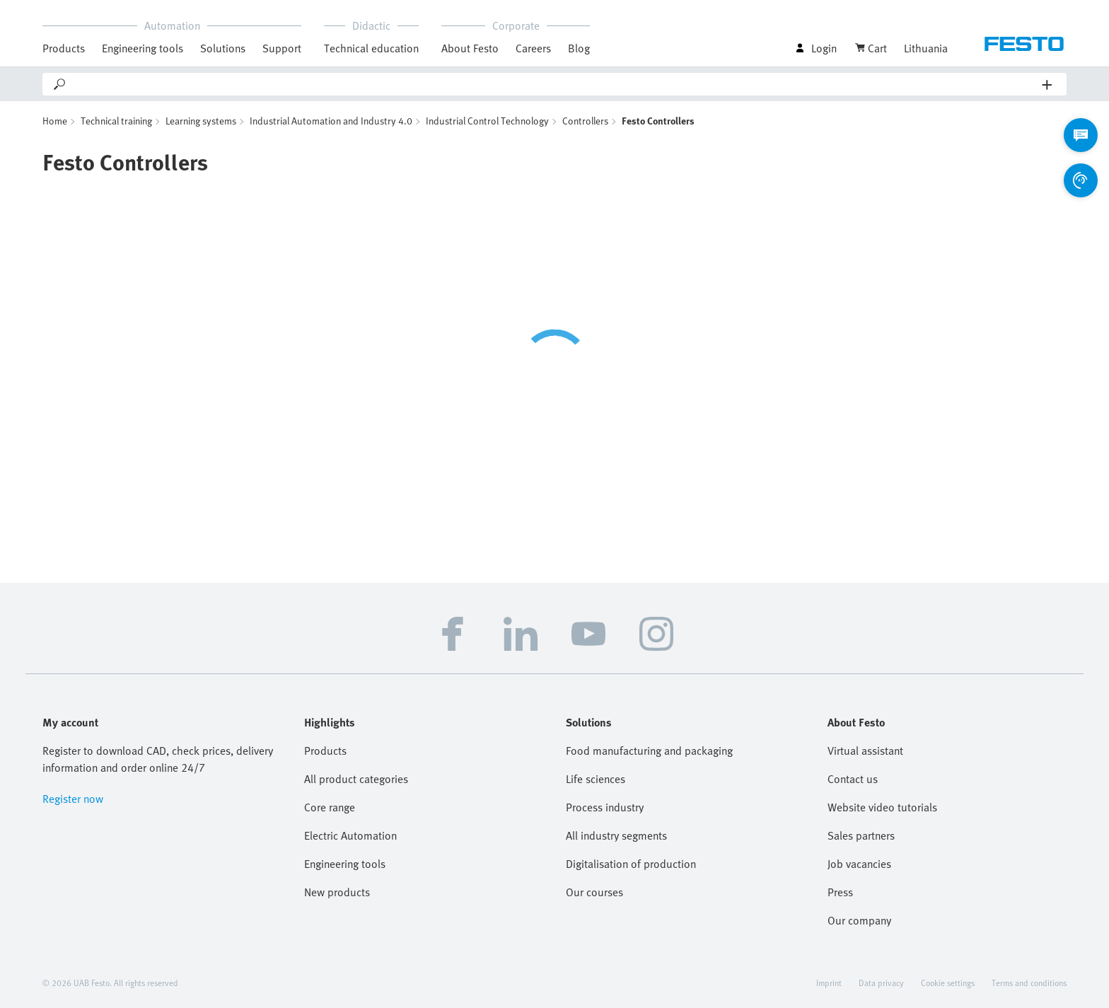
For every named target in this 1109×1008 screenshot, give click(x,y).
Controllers (585, 120)
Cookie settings (948, 982)
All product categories (356, 778)
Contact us (853, 778)
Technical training (116, 120)
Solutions (222, 48)
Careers (533, 48)
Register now (72, 798)
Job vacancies (859, 863)
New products (337, 892)
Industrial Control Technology (487, 120)
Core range (329, 807)
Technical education (371, 48)
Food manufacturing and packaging (649, 750)
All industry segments (616, 835)
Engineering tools (142, 48)
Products (63, 48)
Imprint (829, 982)
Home (54, 120)
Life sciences (595, 778)
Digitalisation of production (631, 863)
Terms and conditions (1029, 982)
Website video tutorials (882, 807)
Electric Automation (350, 835)
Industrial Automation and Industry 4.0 (331, 120)
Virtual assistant (865, 750)
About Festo (470, 48)
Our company (859, 920)
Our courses (594, 892)
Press (840, 892)
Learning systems (201, 120)
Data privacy (881, 982)
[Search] (555, 84)
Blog (579, 48)
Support (281, 48)
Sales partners (861, 835)
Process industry (605, 807)
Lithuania (926, 48)
